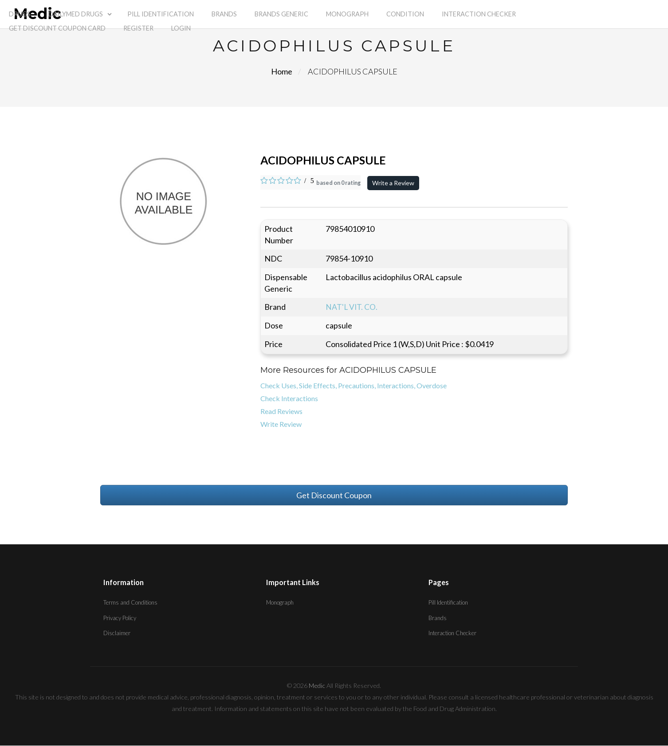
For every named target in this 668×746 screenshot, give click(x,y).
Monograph (347, 14)
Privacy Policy (119, 617)
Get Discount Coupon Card (57, 28)
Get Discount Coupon (334, 495)
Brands (224, 14)
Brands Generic (281, 14)
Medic (317, 686)
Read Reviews (281, 411)
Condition (405, 14)
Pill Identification (160, 14)
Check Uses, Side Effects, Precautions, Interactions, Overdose (353, 386)
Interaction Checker (479, 14)
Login (181, 28)
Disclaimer (116, 633)
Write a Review (394, 183)
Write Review (281, 424)
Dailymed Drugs (75, 14)
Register (138, 28)
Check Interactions (289, 398)
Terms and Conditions (130, 602)
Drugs (20, 14)
